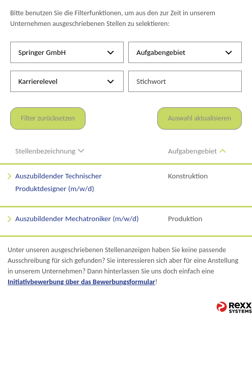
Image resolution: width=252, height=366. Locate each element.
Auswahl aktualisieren (199, 118)
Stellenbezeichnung (49, 151)
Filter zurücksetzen (48, 118)
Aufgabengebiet (197, 151)
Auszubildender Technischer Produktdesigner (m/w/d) (58, 182)
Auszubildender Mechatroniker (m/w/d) (76, 218)
